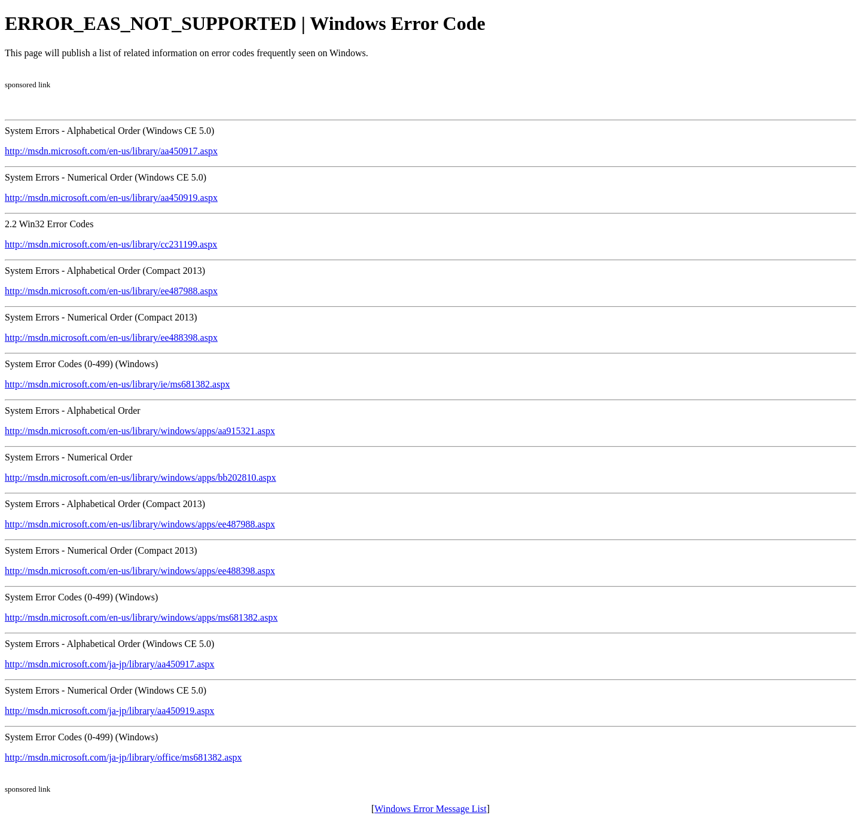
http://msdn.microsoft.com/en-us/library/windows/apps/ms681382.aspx (141, 617)
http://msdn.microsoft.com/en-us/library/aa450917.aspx (111, 151)
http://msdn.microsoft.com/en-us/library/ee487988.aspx (111, 291)
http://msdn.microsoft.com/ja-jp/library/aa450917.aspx (110, 664)
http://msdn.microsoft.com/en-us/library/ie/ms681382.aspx (117, 384)
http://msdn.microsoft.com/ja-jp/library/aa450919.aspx (110, 711)
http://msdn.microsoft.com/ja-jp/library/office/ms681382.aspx (123, 757)
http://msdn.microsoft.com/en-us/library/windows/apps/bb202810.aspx (140, 477)
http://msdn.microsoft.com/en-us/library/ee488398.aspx (111, 337)
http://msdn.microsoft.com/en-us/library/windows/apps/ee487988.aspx (140, 524)
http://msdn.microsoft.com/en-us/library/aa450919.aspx (111, 198)
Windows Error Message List (430, 809)
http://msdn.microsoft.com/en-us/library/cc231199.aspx (111, 244)
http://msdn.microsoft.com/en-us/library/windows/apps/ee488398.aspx (140, 571)
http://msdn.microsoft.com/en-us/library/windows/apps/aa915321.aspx (140, 431)
